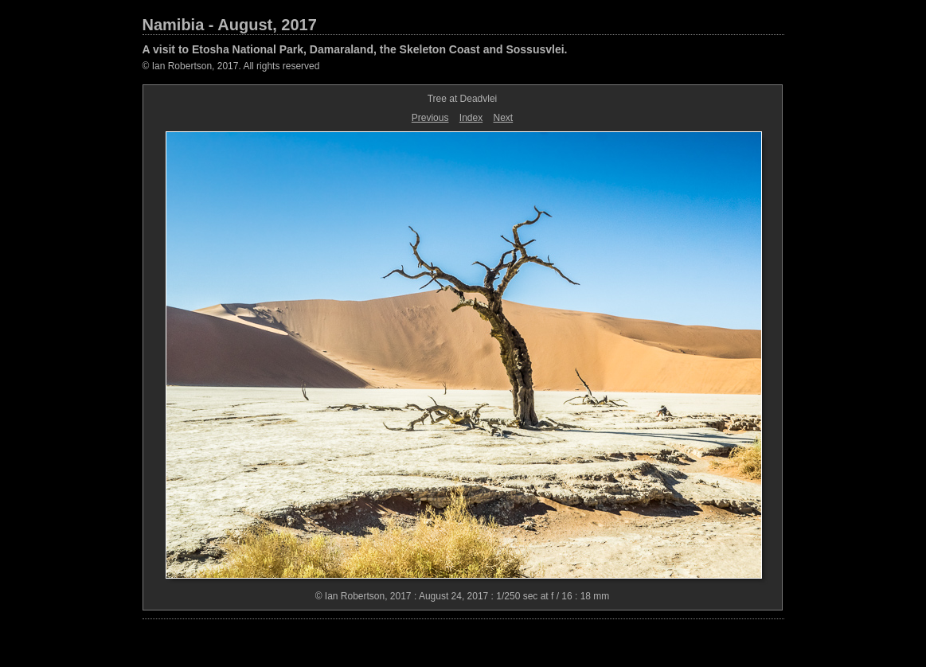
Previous (430, 117)
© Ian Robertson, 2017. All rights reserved (231, 66)
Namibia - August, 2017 (230, 24)
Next (504, 117)
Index (471, 117)
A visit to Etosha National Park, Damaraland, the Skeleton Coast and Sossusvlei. (355, 49)
